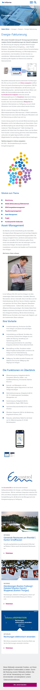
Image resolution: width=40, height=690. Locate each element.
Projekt (7, 218)
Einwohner (20, 97)
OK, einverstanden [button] (20, 685)
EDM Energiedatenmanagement (15, 207)
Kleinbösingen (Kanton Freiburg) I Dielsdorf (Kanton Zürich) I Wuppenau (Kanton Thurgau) (18, 588)
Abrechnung (9, 200)
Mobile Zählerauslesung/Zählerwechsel (17, 204)
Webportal (27, 102)
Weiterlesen (9, 553)
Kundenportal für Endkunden (14, 222)
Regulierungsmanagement (13, 211)
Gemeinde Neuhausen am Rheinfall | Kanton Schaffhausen (19, 538)
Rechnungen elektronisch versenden (19, 636)
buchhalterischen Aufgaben (9, 95)
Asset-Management (11, 214)
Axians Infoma (5, 29)
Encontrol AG (8, 487)
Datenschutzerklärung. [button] (12, 679)
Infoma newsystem (26, 83)
